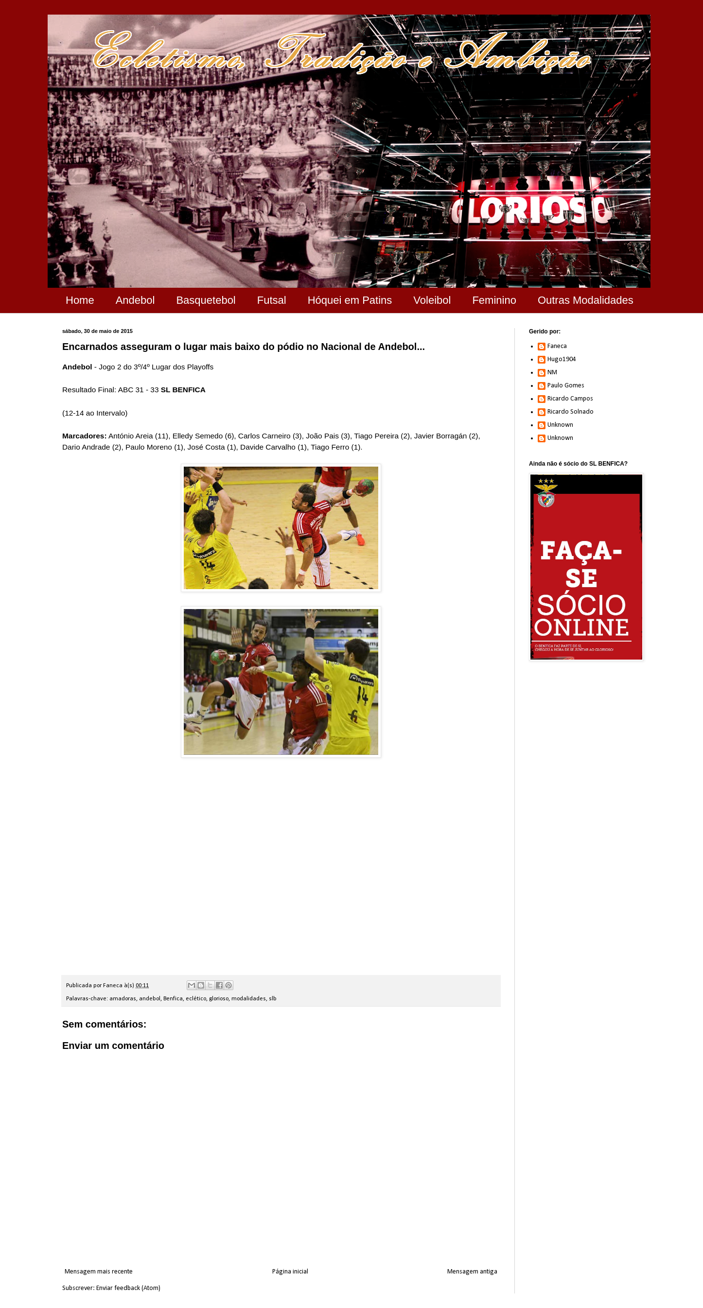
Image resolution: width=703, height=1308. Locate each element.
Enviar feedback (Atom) (128, 1288)
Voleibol (432, 300)
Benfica (173, 999)
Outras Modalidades (585, 300)
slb (273, 999)
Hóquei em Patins (350, 300)
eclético (196, 999)
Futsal (271, 300)
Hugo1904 (561, 359)
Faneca (557, 346)
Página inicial (290, 1271)
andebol (149, 999)
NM (552, 372)
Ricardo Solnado (570, 412)
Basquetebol (205, 300)
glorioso (218, 999)
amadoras (122, 999)
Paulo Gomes (565, 385)
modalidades (248, 999)
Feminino (494, 300)
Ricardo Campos (570, 398)
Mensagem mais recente (99, 1271)
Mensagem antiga (472, 1271)
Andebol (135, 300)
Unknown (560, 425)
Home (80, 300)
